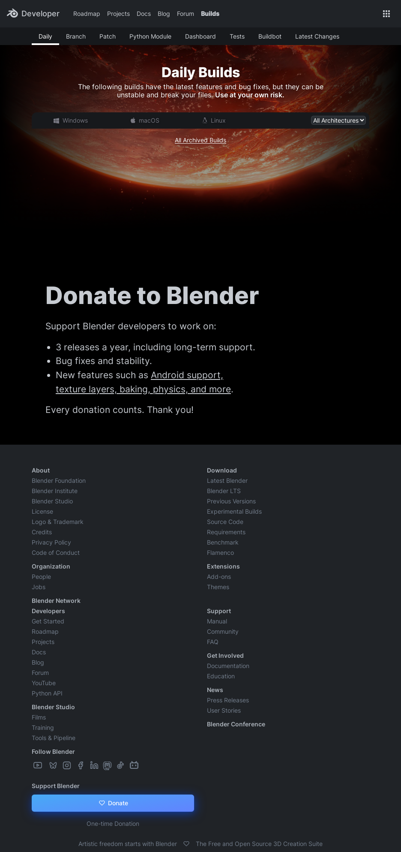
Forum (185, 13)
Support (219, 610)
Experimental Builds (234, 511)
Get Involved (225, 655)
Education (221, 676)
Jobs (38, 586)
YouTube (44, 682)
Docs (144, 13)
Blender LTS (224, 490)
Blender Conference (236, 724)
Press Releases (228, 700)
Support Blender (56, 785)
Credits (42, 532)
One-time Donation (113, 823)
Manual (217, 621)
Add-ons (219, 576)
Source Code (225, 521)
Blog (164, 13)
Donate (113, 803)
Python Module (150, 36)
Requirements (226, 532)
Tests (237, 36)
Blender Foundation (59, 480)
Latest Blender (227, 480)
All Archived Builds (200, 140)
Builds (210, 13)
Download (222, 470)
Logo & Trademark (58, 521)
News (215, 689)
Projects (118, 13)
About (41, 470)
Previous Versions (231, 501)
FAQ (212, 641)
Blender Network (56, 600)
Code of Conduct (56, 552)
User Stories (224, 710)
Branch (76, 36)
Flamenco (220, 552)
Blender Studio (52, 501)
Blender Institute (55, 490)
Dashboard (200, 36)
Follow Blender (53, 751)
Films (39, 717)
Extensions (223, 566)
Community (223, 631)
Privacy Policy (51, 542)
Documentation (228, 665)
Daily (45, 36)
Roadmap (86, 13)
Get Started (48, 621)
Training (43, 727)
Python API (47, 693)
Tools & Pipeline (53, 737)
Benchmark (223, 542)
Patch (107, 36)
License (42, 511)
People (41, 576)
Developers (48, 610)
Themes (218, 586)
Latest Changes (317, 36)
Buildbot (269, 36)
